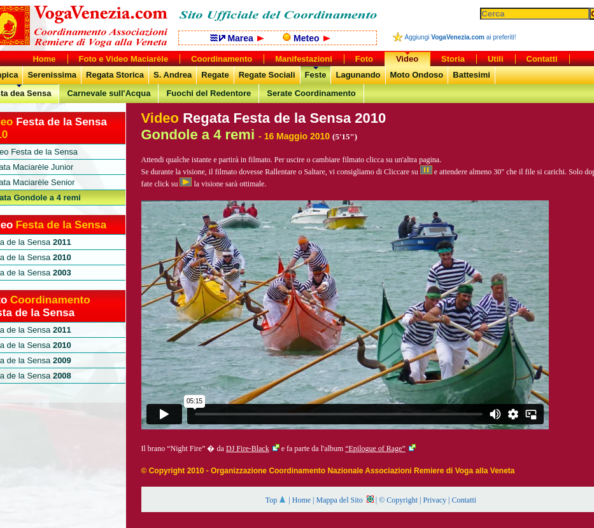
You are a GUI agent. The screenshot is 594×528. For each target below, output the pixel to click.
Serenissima (51, 75)
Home (301, 500)
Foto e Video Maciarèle (124, 59)
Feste (316, 75)
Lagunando (358, 75)
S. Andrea (172, 75)
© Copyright (398, 500)
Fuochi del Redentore (208, 93)
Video (407, 59)
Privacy (434, 500)
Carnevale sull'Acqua (108, 93)
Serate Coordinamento (311, 93)
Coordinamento (221, 59)
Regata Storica (115, 75)
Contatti (463, 500)
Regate (215, 75)
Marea (237, 38)
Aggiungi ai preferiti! (460, 37)
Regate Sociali (267, 75)
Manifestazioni (303, 59)
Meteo (306, 38)
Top (276, 500)
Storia (453, 59)
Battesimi (471, 75)
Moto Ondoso (417, 75)
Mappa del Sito (344, 500)
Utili (496, 59)
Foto (364, 59)
